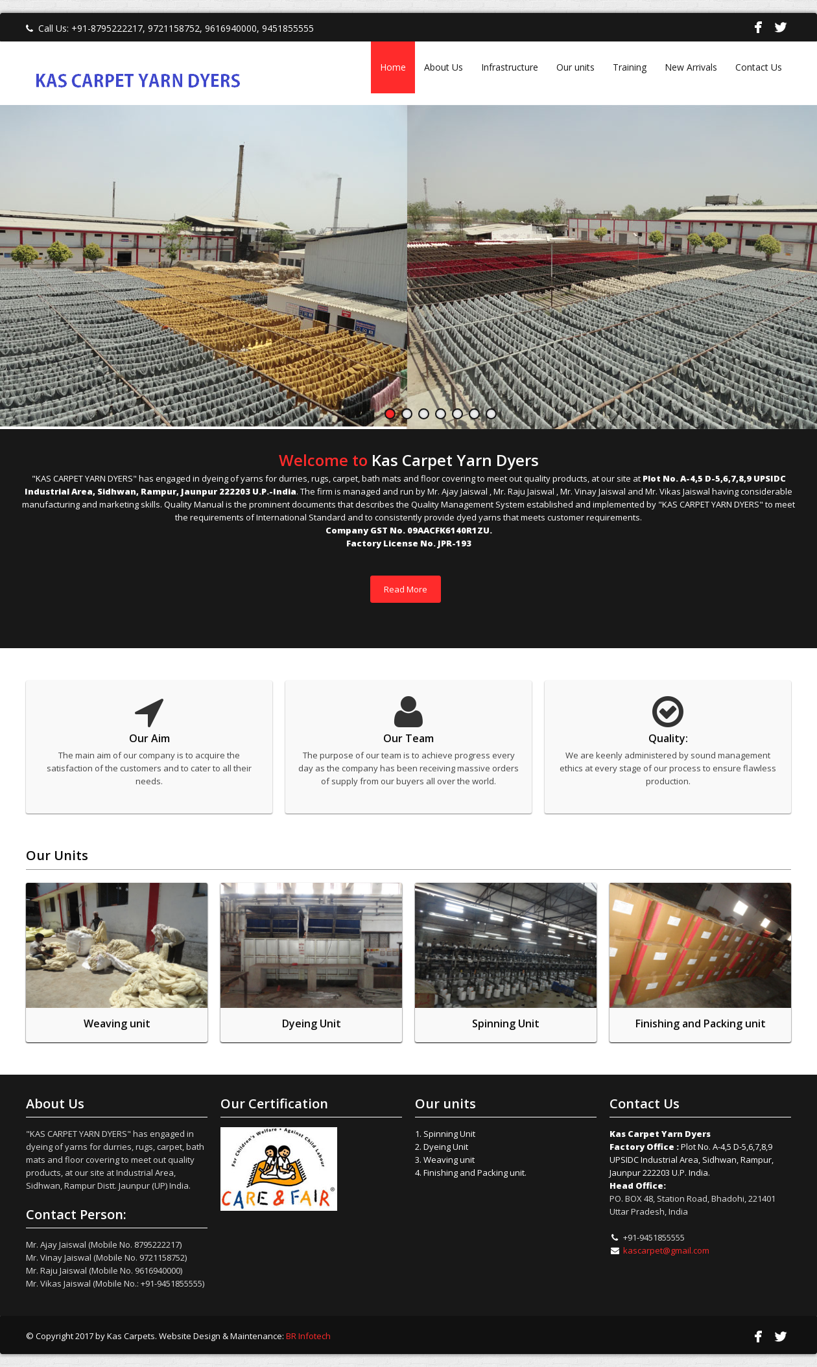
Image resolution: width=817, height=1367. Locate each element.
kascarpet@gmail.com (666, 1250)
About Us (443, 67)
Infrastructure (509, 67)
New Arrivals (691, 67)
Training (629, 67)
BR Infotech (308, 1336)
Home (393, 67)
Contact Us (758, 67)
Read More (405, 589)
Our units (575, 67)
